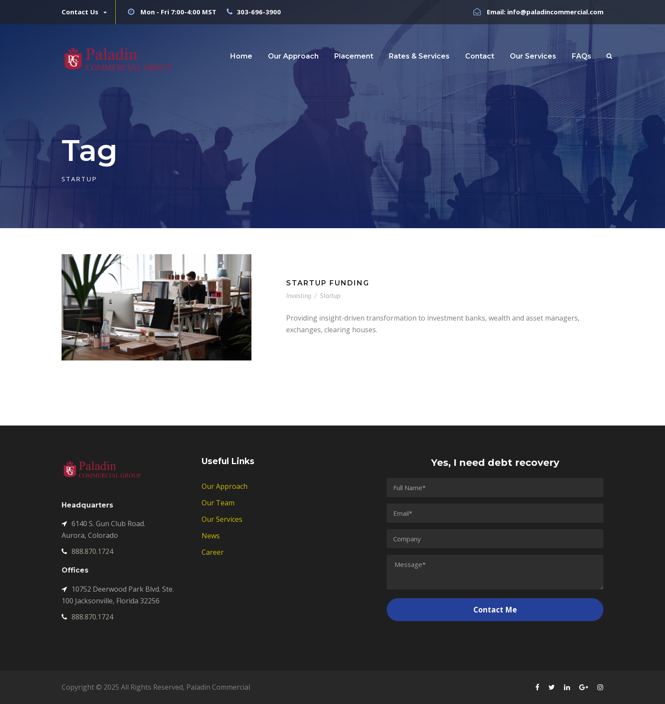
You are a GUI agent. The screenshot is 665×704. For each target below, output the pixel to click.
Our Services (533, 56)
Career (213, 552)
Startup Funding (327, 283)
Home (241, 56)
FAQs (581, 56)
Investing (298, 295)
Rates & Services (419, 56)
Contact (479, 56)
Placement (353, 56)
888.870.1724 (87, 551)
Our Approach (293, 56)
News (211, 535)
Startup (330, 295)
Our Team (218, 503)
